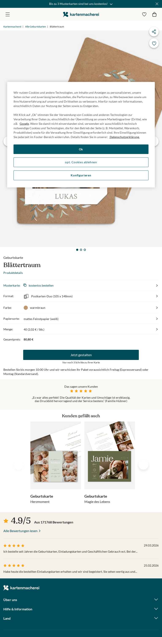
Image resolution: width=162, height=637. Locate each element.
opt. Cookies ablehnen (81, 162)
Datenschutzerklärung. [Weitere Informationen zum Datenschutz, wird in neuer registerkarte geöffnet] (124, 137)
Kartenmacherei (12, 26)
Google (24, 123)
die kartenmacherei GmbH (81, 14)
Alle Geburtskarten (35, 26)
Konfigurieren (81, 175)
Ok (81, 149)
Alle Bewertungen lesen (20, 531)
